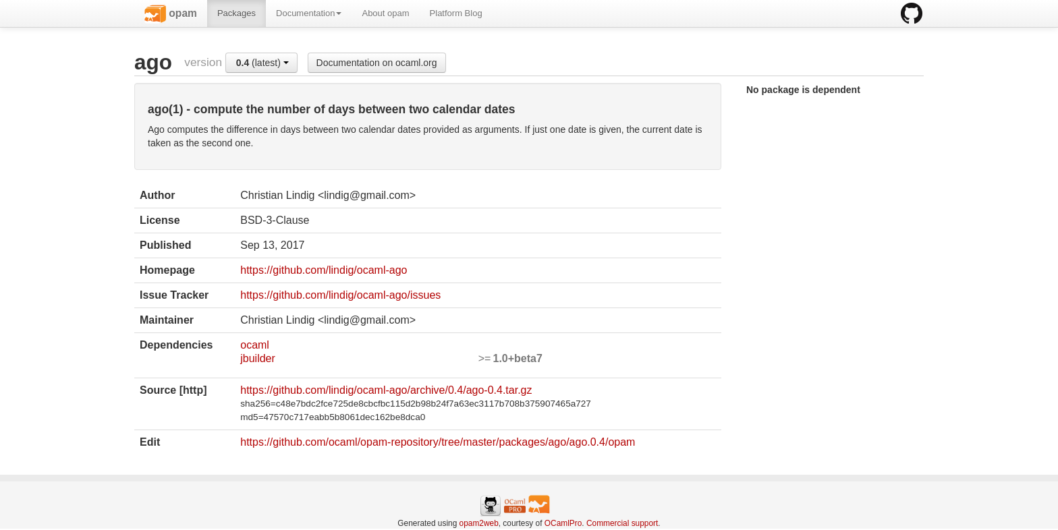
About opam (385, 13)
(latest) (262, 62)
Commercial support (622, 523)
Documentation (308, 13)
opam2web (479, 523)
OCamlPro (563, 523)
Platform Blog (456, 13)
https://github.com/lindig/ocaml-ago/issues (340, 295)
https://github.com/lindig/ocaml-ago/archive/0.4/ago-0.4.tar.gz (386, 390)
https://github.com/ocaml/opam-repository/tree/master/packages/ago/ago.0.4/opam (437, 442)
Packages (236, 13)
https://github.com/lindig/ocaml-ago (323, 270)
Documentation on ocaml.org (376, 62)
